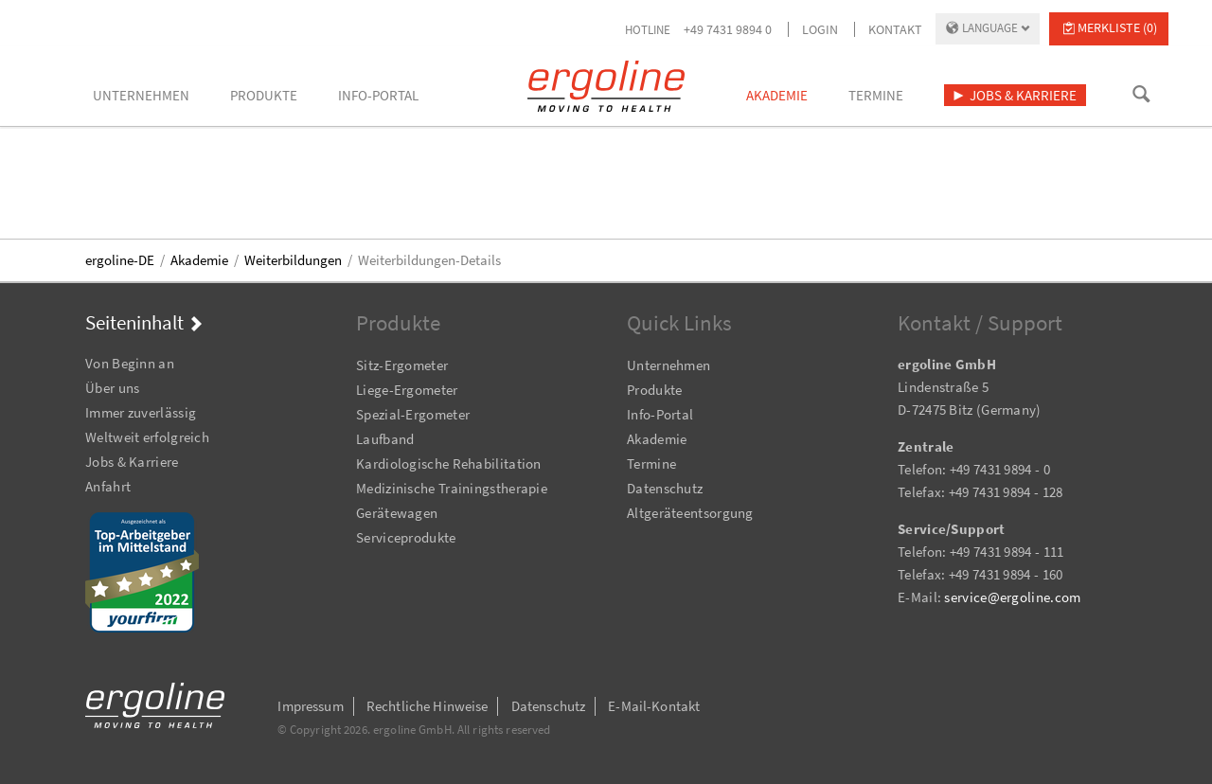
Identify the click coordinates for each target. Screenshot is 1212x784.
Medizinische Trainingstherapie (451, 488)
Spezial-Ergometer (413, 414)
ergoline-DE (119, 260)
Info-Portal (660, 414)
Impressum (310, 706)
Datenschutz (665, 488)
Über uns (112, 388)
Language (990, 28)
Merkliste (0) (1117, 27)
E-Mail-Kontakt (654, 706)
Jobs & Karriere (132, 462)
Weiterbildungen (293, 260)
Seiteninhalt (134, 322)
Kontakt (895, 29)
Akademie (199, 260)
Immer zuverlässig (140, 412)
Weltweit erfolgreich (147, 437)
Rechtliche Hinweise (427, 706)
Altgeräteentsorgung (690, 513)
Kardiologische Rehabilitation (449, 463)
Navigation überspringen (85, 337)
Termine (651, 463)
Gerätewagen (396, 513)
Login (820, 29)
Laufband (385, 439)
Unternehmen (668, 365)
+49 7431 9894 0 (728, 29)
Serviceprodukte (406, 537)
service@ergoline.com (1012, 597)
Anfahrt (108, 486)
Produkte (654, 390)
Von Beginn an (129, 363)
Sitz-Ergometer (402, 365)
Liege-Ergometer (407, 390)
